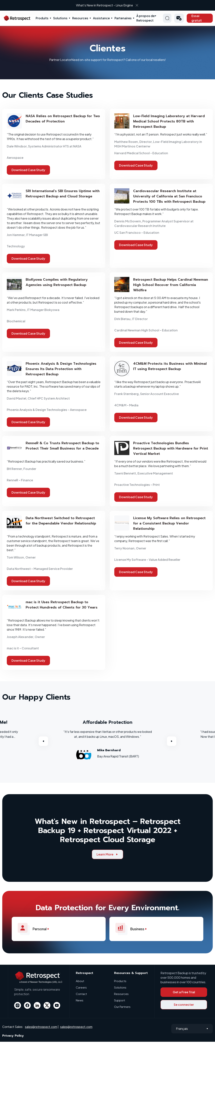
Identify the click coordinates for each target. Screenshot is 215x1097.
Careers (81, 987)
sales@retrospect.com (41, 1027)
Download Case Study (28, 170)
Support (119, 1000)
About (80, 981)
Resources (80, 18)
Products (120, 981)
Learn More (107, 854)
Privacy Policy (13, 1035)
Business (132, 929)
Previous (43, 741)
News (79, 1000)
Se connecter (184, 1005)
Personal (35, 929)
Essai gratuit (196, 18)
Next (171, 741)
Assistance (101, 18)
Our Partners (122, 1006)
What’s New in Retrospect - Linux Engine (104, 5)
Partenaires (123, 18)
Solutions (60, 18)
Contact (81, 994)
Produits (42, 18)
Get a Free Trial (184, 992)
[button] (179, 18)
